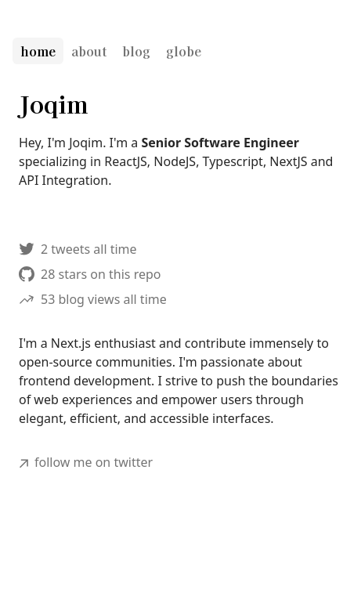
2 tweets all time (78, 249)
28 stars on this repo (90, 274)
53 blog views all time (93, 299)
